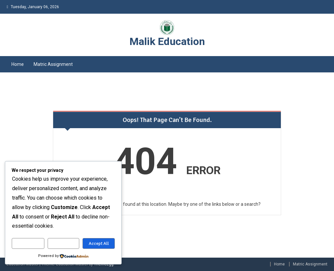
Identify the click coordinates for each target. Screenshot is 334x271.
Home (17, 64)
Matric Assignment (53, 64)
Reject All (63, 243)
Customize (28, 243)
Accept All (99, 243)
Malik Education (167, 41)
